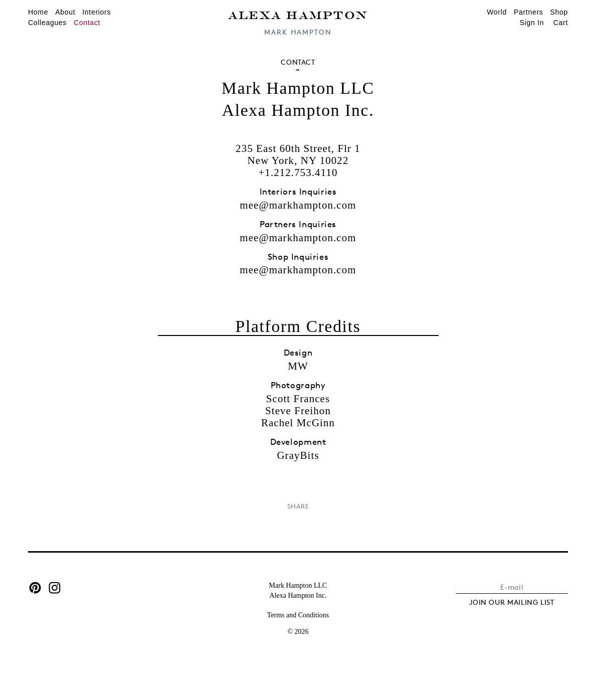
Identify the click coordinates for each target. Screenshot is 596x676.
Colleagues (47, 23)
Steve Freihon (298, 411)
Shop (559, 12)
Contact (87, 23)
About (65, 12)
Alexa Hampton (298, 14)
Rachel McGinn (298, 423)
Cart (560, 23)
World (497, 12)
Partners (528, 12)
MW (298, 366)
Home (38, 12)
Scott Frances (298, 399)
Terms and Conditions (298, 615)
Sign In (532, 23)
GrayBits (298, 455)
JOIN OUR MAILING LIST (511, 602)
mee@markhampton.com (298, 205)
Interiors (96, 12)
